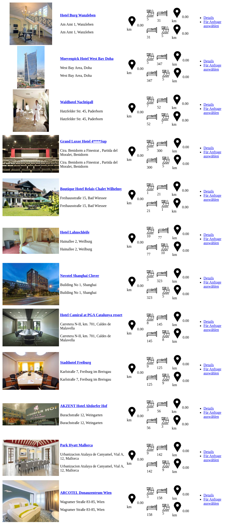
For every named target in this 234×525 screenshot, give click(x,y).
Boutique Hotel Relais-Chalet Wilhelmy (91, 189)
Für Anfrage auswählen (212, 24)
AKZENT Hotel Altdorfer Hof (83, 406)
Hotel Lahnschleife (74, 232)
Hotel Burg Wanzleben (78, 15)
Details (209, 18)
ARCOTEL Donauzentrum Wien (86, 493)
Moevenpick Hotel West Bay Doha (86, 59)
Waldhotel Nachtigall (76, 102)
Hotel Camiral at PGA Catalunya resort (91, 315)
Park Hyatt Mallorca (76, 445)
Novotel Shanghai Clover (79, 276)
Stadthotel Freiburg (75, 362)
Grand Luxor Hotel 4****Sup (83, 141)
